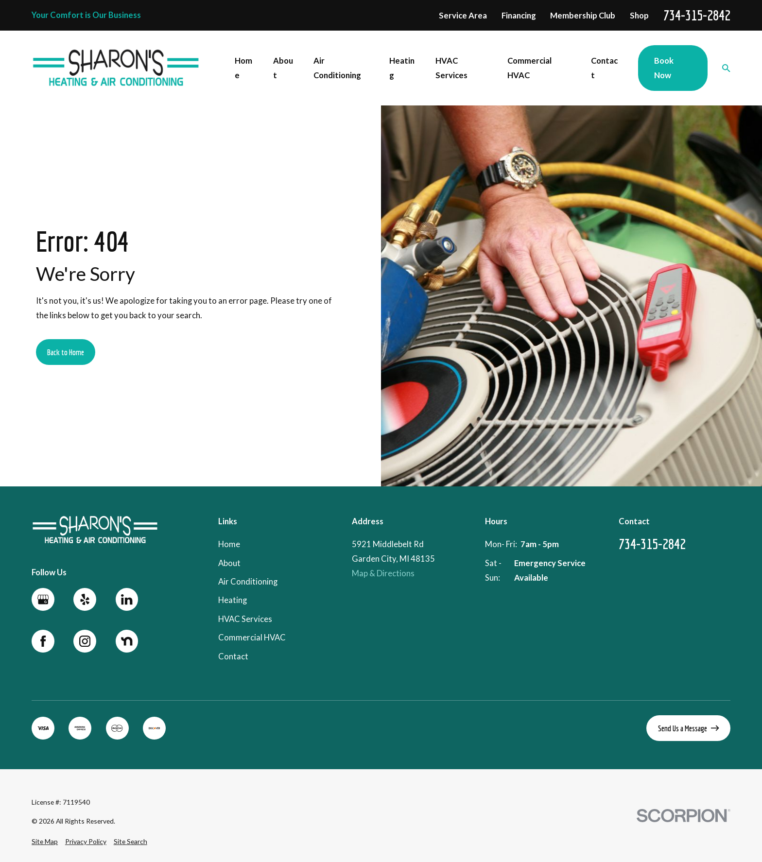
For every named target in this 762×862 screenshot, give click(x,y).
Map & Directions (383, 574)
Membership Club (582, 15)
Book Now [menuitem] (664, 68)
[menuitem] (45, 841)
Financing (519, 15)
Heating (232, 600)
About (229, 563)
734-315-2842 (696, 15)
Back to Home (65, 352)
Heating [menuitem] (402, 68)
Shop (639, 15)
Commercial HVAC (252, 637)
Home (229, 545)
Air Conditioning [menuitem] (337, 68)
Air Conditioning (247, 581)
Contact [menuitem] (604, 68)
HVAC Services (245, 619)
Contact (233, 656)
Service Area (463, 15)
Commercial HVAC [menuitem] (529, 68)
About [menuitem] (283, 68)
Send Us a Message (688, 728)
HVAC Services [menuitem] (451, 68)
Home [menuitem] (243, 68)
